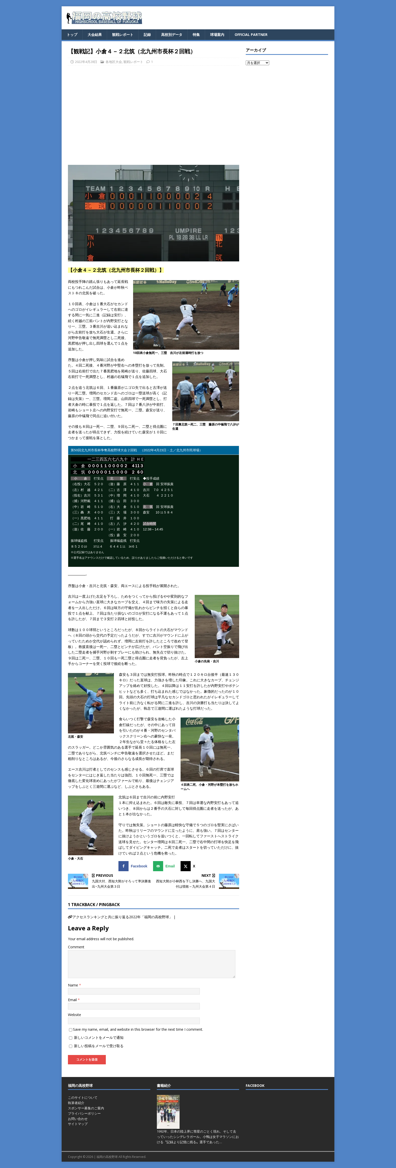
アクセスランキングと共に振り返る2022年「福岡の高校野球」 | (124, 916)
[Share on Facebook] (134, 866)
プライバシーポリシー (84, 1113)
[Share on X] (189, 866)
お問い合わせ (78, 1118)
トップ (72, 34)
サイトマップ (78, 1123)
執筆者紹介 (76, 1102)
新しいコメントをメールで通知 (98, 1037)
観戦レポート (122, 34)
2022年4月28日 (86, 61)
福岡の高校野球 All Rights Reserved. (121, 1157)
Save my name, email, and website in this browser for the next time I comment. (138, 1029)
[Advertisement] (153, 117)
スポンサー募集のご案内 (86, 1108)
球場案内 (217, 34)
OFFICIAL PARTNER (251, 34)
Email (73, 999)
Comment (76, 947)
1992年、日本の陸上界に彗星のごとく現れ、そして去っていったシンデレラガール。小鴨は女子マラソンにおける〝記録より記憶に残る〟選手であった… (198, 1136)
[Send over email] (165, 866)
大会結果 (95, 34)
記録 (147, 34)
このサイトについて (82, 1097)
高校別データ (171, 34)
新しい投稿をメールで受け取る (98, 1045)
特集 (196, 34)
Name (73, 985)
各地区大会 (114, 61)
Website (74, 1014)
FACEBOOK (255, 1085)
